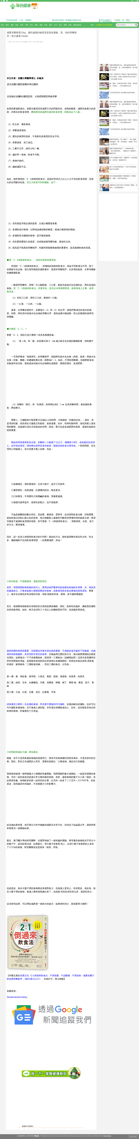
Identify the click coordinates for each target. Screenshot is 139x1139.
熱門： (93, 25)
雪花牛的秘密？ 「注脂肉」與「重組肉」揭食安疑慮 (114, 21)
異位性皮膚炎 (107, 25)
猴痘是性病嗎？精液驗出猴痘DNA (66, 20)
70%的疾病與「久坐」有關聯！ (19, 20)
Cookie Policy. (107, 1136)
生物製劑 (99, 25)
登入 (132, 1)
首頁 (2, 25)
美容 (45, 25)
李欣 (29, 42)
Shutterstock (13, 997)
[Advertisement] (51, 58)
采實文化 (24, 975)
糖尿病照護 (77, 25)
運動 (36, 25)
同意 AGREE (133, 1136)
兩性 (50, 25)
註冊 (137, 1)
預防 (16, 25)
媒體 (70, 25)
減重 (41, 25)
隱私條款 (37, 1136)
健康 (12, 25)
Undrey (23, 997)
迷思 (60, 25)
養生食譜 (40, 42)
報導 (7, 25)
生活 (55, 25)
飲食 (31, 25)
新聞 (21, 25)
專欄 (65, 25)
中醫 (26, 25)
